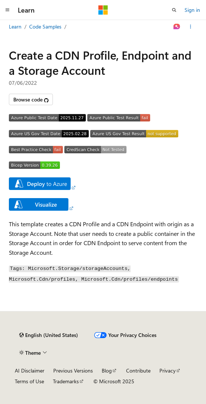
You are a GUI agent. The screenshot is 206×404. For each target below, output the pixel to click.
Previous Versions (73, 370)
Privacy (167, 370)
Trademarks (66, 381)
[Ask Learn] (177, 27)
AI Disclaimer (29, 370)
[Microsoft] (103, 10)
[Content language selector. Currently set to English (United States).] (48, 335)
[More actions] (190, 27)
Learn (15, 26)
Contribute (138, 370)
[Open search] (174, 10)
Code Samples (45, 26)
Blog (107, 370)
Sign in (192, 9)
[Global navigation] (7, 10)
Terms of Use (29, 381)
